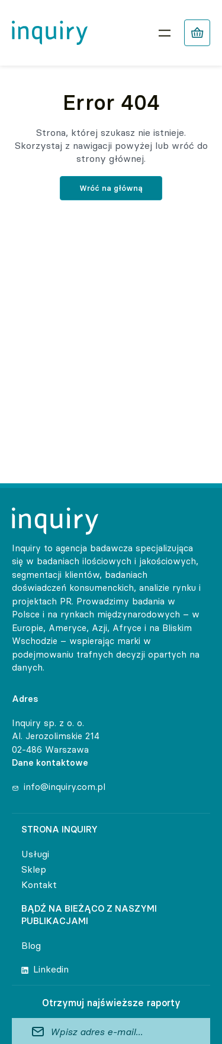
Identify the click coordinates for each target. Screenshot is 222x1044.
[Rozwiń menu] (164, 33)
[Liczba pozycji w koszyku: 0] (197, 32)
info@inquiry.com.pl (64, 786)
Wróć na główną (111, 188)
